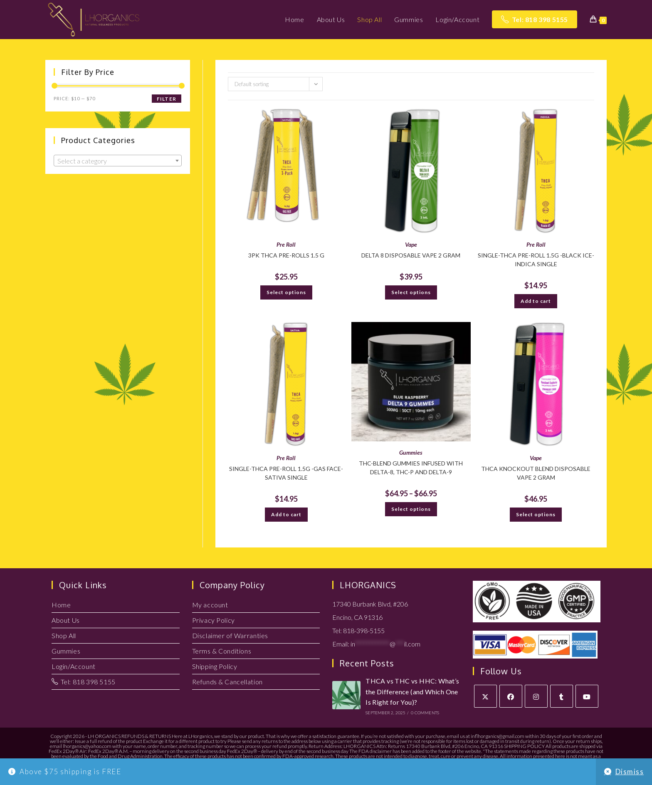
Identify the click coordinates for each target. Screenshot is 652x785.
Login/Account (74, 666)
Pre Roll (286, 244)
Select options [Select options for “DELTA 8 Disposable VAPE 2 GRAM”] (411, 292)
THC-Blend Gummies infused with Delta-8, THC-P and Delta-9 (411, 467)
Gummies (410, 452)
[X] (485, 696)
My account (210, 605)
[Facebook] (510, 696)
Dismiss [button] (629, 771)
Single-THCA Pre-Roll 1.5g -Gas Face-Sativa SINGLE (286, 473)
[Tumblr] (561, 696)
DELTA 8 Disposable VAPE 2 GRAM (410, 255)
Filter (166, 99)
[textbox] (117, 161)
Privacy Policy (213, 620)
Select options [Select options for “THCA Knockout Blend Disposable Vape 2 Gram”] (536, 514)
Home (61, 605)
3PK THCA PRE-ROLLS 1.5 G (286, 255)
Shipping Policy (214, 666)
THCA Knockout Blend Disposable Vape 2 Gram (535, 473)
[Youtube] (586, 696)
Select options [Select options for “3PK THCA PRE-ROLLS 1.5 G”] (286, 292)
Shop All (64, 635)
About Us (66, 620)
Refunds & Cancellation (227, 682)
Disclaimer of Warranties (230, 635)
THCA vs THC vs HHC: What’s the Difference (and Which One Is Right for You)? (412, 691)
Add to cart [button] (536, 301)
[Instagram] (536, 696)
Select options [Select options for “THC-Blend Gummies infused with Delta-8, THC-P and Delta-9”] (411, 509)
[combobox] (118, 160)
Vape (411, 244)
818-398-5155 (364, 630)
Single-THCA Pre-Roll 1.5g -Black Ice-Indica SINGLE (536, 259)
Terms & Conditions (222, 651)
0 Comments (425, 712)
